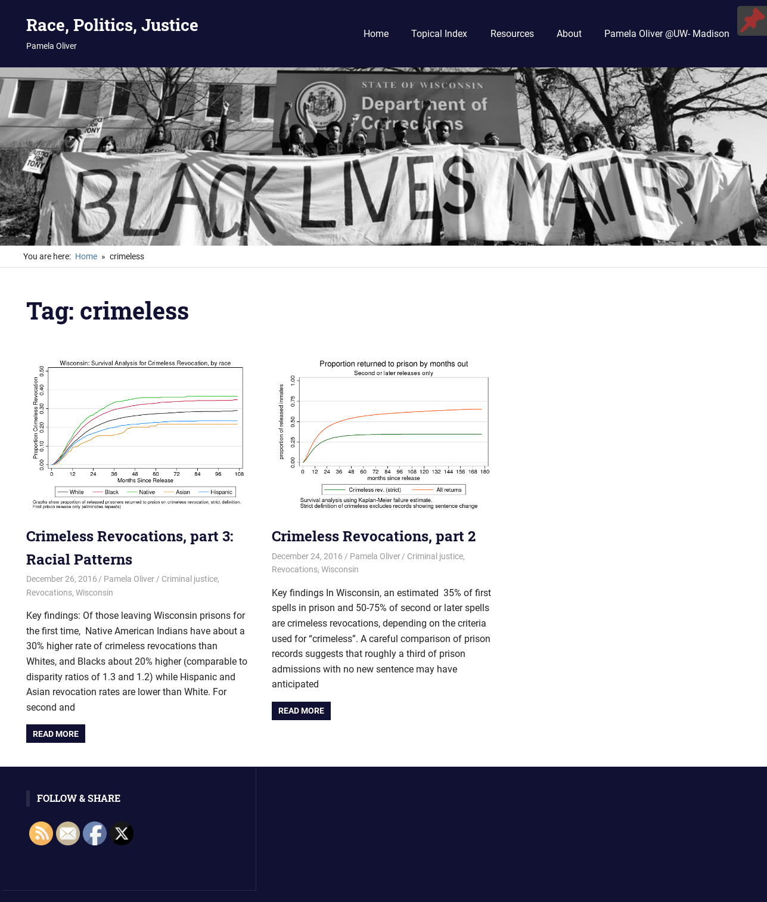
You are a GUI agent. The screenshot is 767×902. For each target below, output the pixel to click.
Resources (512, 33)
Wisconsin (94, 592)
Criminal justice (190, 579)
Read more (56, 734)
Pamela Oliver (129, 579)
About (569, 33)
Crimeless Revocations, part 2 (374, 535)
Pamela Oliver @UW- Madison (666, 33)
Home (376, 33)
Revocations (49, 592)
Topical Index (439, 33)
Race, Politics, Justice (112, 25)
